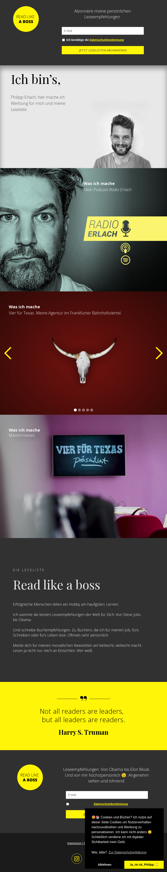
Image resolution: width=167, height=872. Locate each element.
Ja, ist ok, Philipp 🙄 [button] (144, 864)
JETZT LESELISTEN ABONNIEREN (103, 50)
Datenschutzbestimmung (107, 40)
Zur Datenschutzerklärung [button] (127, 852)
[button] (8, 353)
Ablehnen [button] (104, 864)
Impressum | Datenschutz (83, 843)
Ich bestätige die (95, 40)
